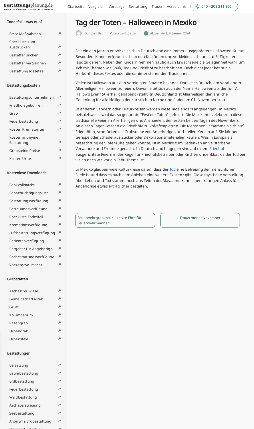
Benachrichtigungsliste (29, 192)
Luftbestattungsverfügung (32, 232)
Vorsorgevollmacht (25, 264)
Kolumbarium (21, 315)
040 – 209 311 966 (216, 6)
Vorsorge (117, 6)
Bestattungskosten (23, 85)
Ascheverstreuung (25, 405)
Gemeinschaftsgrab (26, 299)
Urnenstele (18, 339)
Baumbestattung (23, 373)
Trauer (157, 6)
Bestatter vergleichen (27, 63)
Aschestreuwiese (23, 291)
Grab (13, 113)
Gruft (14, 307)
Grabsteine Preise (24, 150)
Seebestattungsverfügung (31, 256)
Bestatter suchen (24, 55)
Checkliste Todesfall (26, 216)
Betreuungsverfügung (28, 208)
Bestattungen (18, 353)
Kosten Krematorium (27, 129)
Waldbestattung (23, 397)
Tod (172, 169)
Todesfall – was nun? (24, 21)
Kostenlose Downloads (26, 172)
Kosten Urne (20, 158)
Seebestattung (21, 413)
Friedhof (216, 148)
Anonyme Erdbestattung (30, 421)
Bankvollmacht (22, 184)
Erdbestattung (21, 381)
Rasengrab (18, 323)
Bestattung (138, 6)
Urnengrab (18, 331)
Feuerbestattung (23, 121)
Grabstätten (17, 279)
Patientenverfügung (26, 240)
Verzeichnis (177, 6)
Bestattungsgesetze (26, 71)
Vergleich (96, 6)
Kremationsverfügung (28, 224)
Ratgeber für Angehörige (30, 248)
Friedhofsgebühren (26, 105)
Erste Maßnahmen (25, 33)
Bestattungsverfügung (28, 200)
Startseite (76, 6)
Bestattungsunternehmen (31, 97)
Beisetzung (18, 365)
